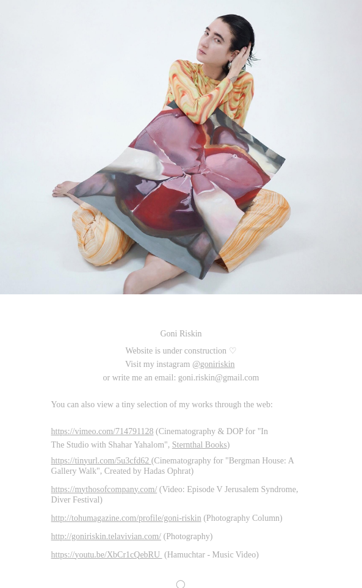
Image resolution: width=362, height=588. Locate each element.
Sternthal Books (199, 444)
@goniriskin (213, 364)
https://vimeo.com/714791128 (102, 431)
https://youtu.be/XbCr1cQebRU (106, 554)
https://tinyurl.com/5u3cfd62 (101, 460)
